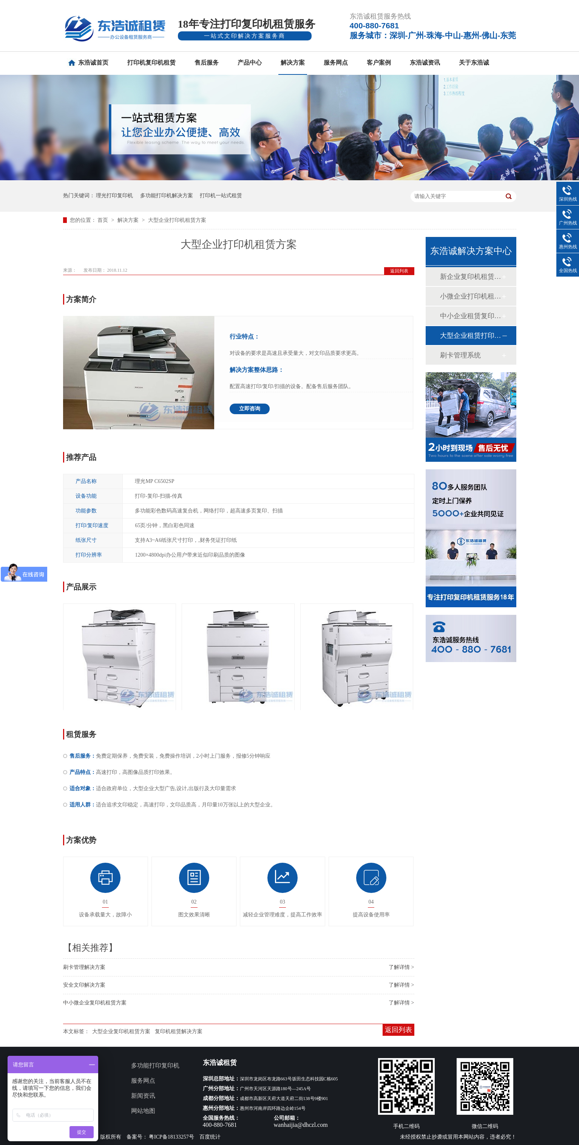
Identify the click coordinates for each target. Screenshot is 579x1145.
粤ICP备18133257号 (171, 1137)
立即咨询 (249, 409)
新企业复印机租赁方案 (470, 276)
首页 (103, 220)
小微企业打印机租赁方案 (470, 296)
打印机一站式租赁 (221, 195)
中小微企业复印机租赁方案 (95, 1003)
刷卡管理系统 (460, 355)
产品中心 (250, 62)
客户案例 (379, 62)
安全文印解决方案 (84, 985)
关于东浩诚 (474, 62)
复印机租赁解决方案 (178, 1031)
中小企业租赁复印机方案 (470, 316)
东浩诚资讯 (425, 62)
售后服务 (207, 62)
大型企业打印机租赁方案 (177, 220)
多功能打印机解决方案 (166, 195)
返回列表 (399, 271)
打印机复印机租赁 (151, 62)
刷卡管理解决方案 (84, 967)
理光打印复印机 (114, 195)
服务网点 (336, 62)
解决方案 (293, 62)
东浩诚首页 (93, 62)
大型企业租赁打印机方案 (470, 335)
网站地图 (143, 1111)
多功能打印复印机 (155, 1065)
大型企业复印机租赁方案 (121, 1031)
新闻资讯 (143, 1095)
